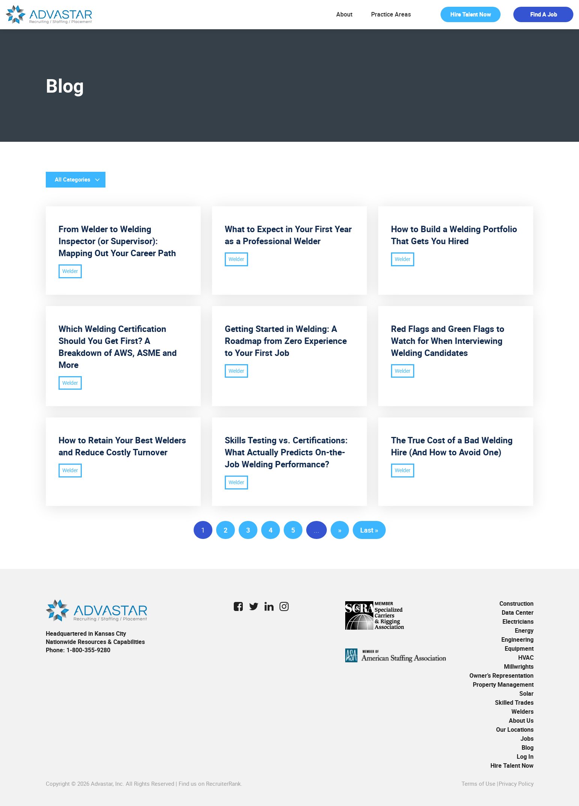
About (344, 14)
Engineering (517, 639)
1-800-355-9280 (88, 650)
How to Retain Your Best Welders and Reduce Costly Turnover (122, 446)
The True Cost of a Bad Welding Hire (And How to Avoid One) (452, 446)
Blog (528, 747)
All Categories (72, 179)
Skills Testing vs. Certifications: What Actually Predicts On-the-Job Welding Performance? (286, 452)
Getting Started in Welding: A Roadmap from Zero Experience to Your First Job (286, 341)
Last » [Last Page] (369, 529)
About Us (521, 720)
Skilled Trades (514, 702)
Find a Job (543, 14)
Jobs (527, 738)
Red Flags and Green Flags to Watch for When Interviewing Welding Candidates (447, 341)
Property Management (503, 684)
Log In (525, 756)
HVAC (526, 657)
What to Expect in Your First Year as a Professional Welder (288, 235)
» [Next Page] (339, 529)
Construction (516, 603)
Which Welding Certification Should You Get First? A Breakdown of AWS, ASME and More (118, 347)
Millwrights (519, 666)
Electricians (518, 621)
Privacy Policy (516, 783)
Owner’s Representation (501, 675)
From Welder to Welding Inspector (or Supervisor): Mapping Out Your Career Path (117, 241)
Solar (526, 693)
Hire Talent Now (470, 14)
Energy (524, 630)
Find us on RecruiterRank (210, 783)
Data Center (518, 612)
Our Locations (515, 729)
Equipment (519, 648)
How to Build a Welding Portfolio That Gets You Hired (454, 235)
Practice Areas (391, 14)
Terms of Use (478, 783)
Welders (522, 711)
